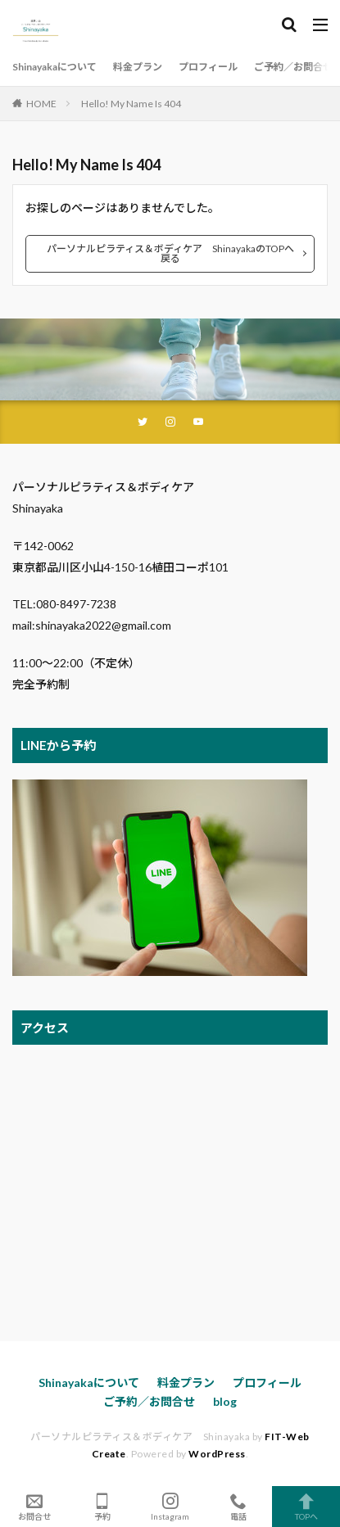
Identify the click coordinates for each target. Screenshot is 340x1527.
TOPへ (306, 1506)
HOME (41, 103)
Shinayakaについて (54, 67)
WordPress (217, 1454)
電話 (238, 1506)
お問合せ (34, 1506)
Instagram (170, 1506)
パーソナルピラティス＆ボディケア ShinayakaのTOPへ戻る (170, 253)
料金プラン (137, 67)
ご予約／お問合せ (293, 67)
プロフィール (208, 67)
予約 (102, 1506)
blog (225, 1401)
